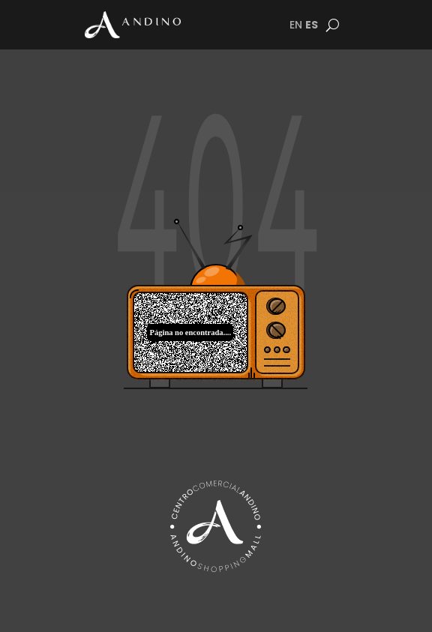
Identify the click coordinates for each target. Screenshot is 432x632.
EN (296, 24)
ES (311, 24)
